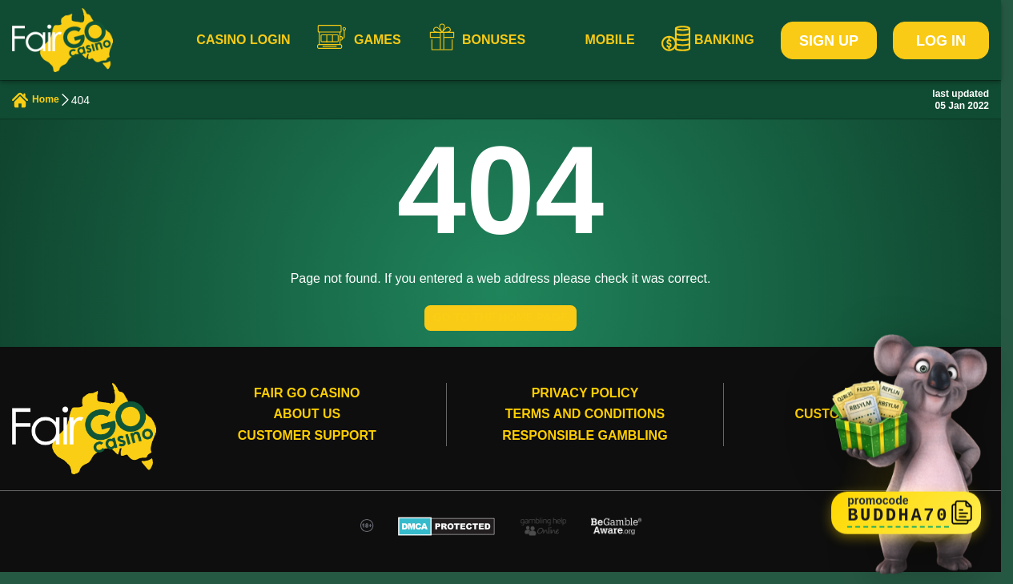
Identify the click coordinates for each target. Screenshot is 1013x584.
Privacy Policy (585, 405)
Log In (941, 41)
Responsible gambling (584, 447)
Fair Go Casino (307, 405)
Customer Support (307, 447)
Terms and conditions (585, 426)
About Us (307, 426)
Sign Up (828, 41)
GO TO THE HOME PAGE (500, 324)
